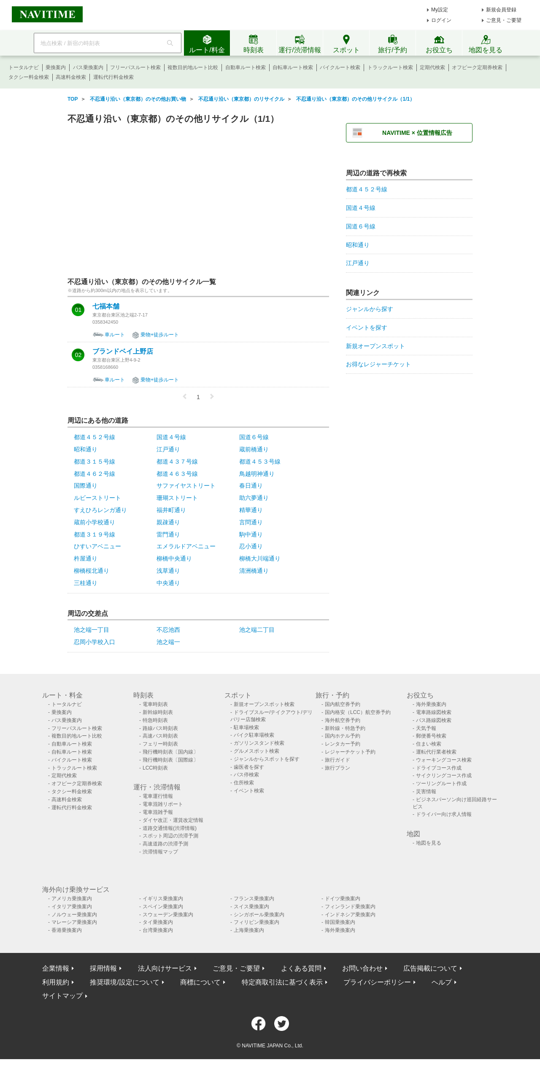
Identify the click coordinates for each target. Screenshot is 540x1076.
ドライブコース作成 (439, 768)
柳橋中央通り (174, 558)
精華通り (251, 510)
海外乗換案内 (431, 704)
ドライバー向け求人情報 (444, 814)
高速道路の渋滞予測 (165, 844)
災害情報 (426, 791)
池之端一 (168, 642)
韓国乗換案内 (340, 922)
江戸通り (168, 449)
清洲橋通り (254, 570)
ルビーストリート (97, 497)
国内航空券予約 (342, 704)
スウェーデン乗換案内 (168, 915)
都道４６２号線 (94, 473)
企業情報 (55, 968)
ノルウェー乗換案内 (74, 915)
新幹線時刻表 (158, 712)
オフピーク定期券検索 (477, 67)
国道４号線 (171, 437)
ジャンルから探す (369, 309)
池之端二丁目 (257, 629)
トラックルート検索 (390, 67)
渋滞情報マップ (160, 852)
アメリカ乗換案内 (71, 899)
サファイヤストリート (186, 485)
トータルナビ (23, 67)
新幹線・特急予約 (345, 728)
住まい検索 (428, 744)
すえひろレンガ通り (100, 510)
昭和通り (85, 449)
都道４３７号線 (177, 461)
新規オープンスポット (375, 346)
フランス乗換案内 (254, 899)
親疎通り (168, 522)
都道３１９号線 (94, 534)
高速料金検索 (71, 77)
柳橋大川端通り (260, 558)
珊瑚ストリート (177, 497)
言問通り (251, 522)
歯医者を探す (249, 767)
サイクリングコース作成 (444, 775)
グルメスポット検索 (256, 751)
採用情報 (103, 968)
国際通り (85, 485)
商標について (200, 982)
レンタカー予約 (342, 744)
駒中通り (251, 534)
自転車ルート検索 (293, 67)
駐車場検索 (246, 727)
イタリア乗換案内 (71, 907)
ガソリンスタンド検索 (259, 743)
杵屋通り (85, 558)
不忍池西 (168, 629)
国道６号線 (254, 437)
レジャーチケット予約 (350, 752)
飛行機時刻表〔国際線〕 (170, 760)
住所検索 (244, 783)
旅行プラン (337, 768)
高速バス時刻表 (160, 736)
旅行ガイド (337, 760)
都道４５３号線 (260, 461)
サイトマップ (62, 995)
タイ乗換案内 (158, 922)
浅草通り (168, 570)
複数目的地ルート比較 (192, 67)
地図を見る (428, 843)
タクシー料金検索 (28, 77)
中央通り (168, 583)
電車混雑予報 (158, 812)
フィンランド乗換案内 (350, 907)
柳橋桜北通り (91, 570)
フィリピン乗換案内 (256, 922)
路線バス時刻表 (160, 728)
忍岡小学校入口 (94, 642)
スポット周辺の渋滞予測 (170, 836)
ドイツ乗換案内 (342, 899)
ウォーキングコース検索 (444, 760)
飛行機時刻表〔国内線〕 (170, 752)
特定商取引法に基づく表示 (282, 982)
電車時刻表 (155, 704)
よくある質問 (301, 968)
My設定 (439, 10)
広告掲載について (430, 968)
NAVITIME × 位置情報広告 (417, 132)
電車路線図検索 (433, 712)
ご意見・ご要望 (503, 20)
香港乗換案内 (66, 930)
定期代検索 (432, 67)
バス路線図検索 (433, 720)
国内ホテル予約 (342, 736)
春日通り (251, 485)
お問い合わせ (362, 968)
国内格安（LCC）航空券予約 (358, 712)
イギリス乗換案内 (163, 899)
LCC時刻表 (155, 768)
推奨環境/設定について (124, 982)
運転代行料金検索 (113, 77)
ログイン (441, 20)
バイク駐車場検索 (254, 735)
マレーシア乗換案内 (74, 922)
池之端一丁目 (91, 629)
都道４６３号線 (177, 473)
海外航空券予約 (342, 720)
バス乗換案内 (88, 67)
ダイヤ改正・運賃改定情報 (173, 820)
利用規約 (55, 982)
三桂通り (85, 583)
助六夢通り (254, 497)
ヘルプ (442, 982)
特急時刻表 (155, 720)
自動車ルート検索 (245, 67)
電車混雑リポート (163, 804)
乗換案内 (56, 67)
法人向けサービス (165, 968)
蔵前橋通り (254, 449)
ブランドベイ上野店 (122, 351)
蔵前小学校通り (94, 522)
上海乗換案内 (249, 930)
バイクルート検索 (340, 67)
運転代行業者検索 (436, 752)
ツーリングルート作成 (441, 783)
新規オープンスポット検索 (264, 704)
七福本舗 (105, 306)
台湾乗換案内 (158, 930)
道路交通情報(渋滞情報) (170, 828)
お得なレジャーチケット (378, 364)
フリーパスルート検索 (135, 67)
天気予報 (426, 728)
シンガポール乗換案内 (259, 915)
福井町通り (171, 510)
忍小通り (251, 546)
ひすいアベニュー (97, 546)
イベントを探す (366, 327)
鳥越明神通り (257, 473)
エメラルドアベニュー (186, 546)
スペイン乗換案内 (163, 907)
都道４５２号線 (94, 437)
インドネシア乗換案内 (350, 915)
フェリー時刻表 (160, 744)
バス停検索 (246, 775)
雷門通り (168, 534)
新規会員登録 (501, 10)
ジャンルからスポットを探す (267, 759)
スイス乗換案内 (251, 907)
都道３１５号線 (94, 461)
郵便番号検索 (431, 736)
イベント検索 (249, 791)
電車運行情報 (158, 796)
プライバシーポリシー (377, 982)
